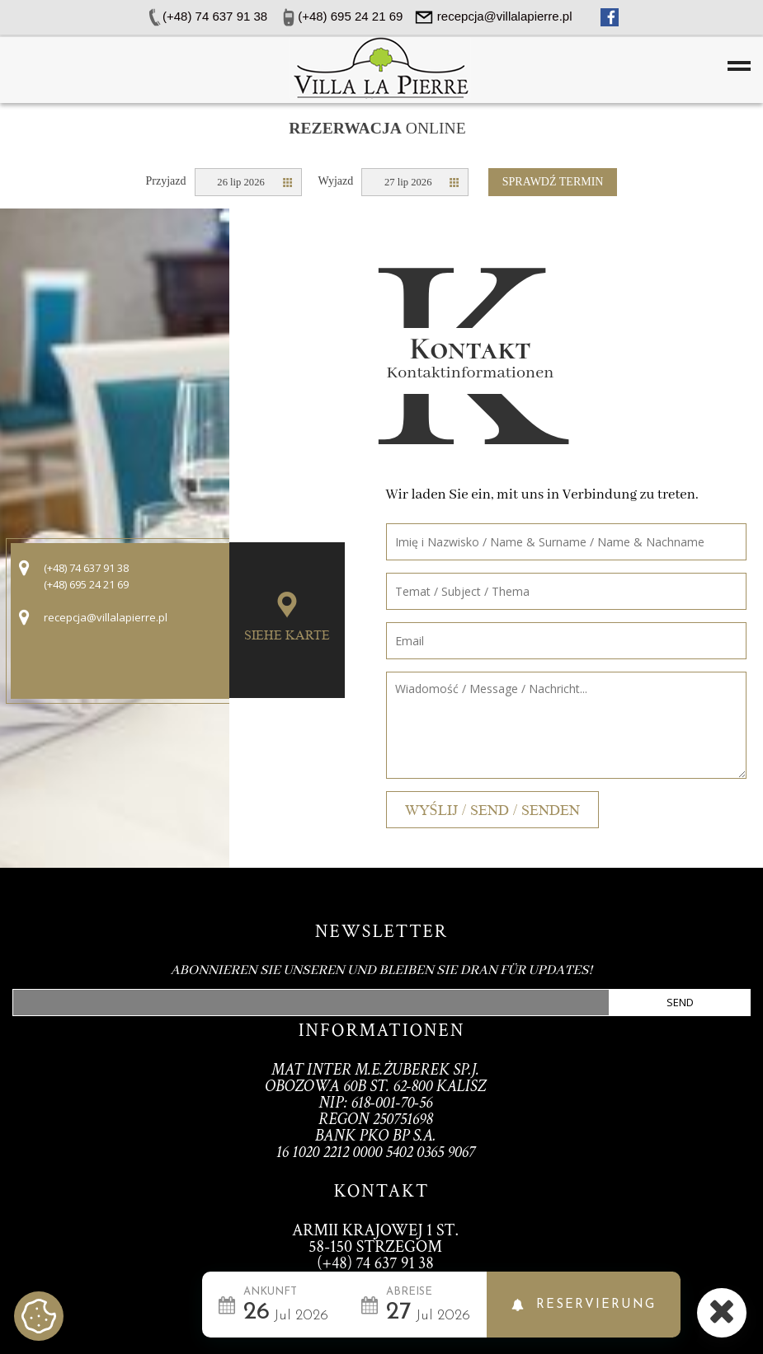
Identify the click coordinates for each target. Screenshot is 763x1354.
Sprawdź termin (553, 182)
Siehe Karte (287, 635)
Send (680, 1002)
